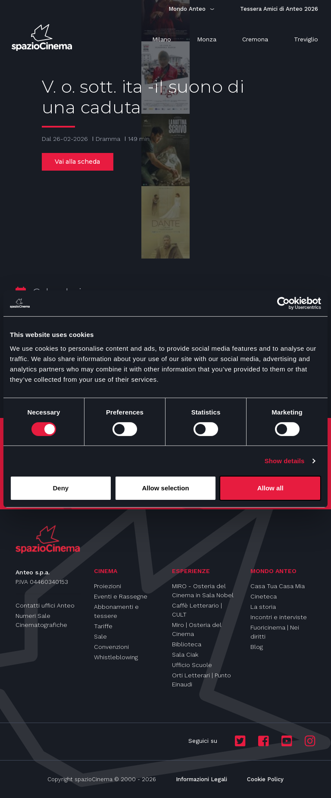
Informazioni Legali (201, 779)
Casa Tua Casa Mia (277, 586)
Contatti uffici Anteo (45, 605)
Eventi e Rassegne (120, 596)
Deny (61, 488)
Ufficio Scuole (192, 664)
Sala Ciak (185, 654)
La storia (263, 606)
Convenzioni (111, 646)
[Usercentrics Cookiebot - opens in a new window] (283, 303)
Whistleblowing (116, 657)
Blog (256, 646)
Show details (285, 460)
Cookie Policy (265, 779)
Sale (100, 636)
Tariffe (103, 626)
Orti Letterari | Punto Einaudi (201, 680)
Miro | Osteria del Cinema (197, 629)
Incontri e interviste (278, 617)
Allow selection (165, 488)
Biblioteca (186, 644)
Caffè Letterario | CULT (197, 610)
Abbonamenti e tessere (116, 611)
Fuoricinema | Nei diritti (274, 632)
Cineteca (263, 596)
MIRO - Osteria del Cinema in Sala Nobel (203, 590)
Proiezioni (107, 586)
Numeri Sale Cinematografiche (41, 620)
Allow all (270, 488)
